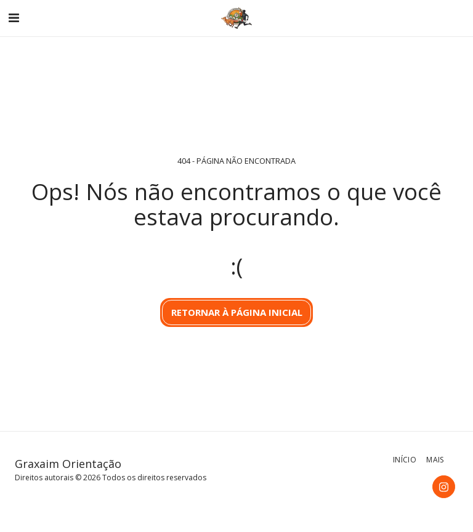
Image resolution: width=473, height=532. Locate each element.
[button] (13, 17)
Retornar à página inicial (236, 312)
